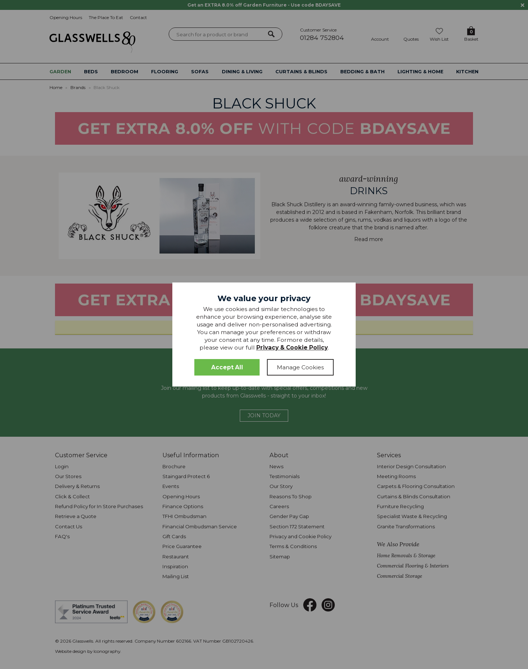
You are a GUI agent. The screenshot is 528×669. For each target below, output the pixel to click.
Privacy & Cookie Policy (292, 347)
